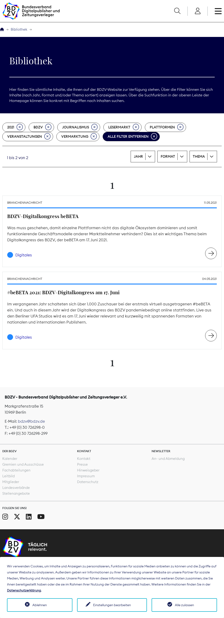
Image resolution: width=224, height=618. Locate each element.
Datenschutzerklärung (24, 590)
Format (168, 156)
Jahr (138, 156)
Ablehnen (39, 605)
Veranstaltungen (29, 136)
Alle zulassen (184, 605)
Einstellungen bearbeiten (112, 605)
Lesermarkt (123, 127)
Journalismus (80, 127)
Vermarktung (79, 136)
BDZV (42, 127)
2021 (15, 127)
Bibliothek (19, 29)
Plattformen (166, 127)
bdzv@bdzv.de (31, 421)
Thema (199, 156)
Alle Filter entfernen (132, 136)
